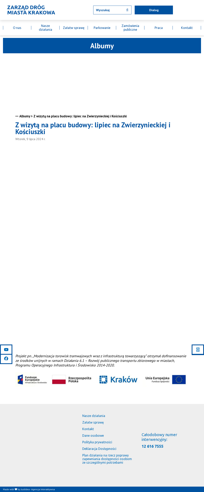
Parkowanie (102, 28)
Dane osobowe (93, 435)
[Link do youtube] (6, 349)
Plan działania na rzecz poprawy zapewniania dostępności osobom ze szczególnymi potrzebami (107, 458)
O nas (17, 28)
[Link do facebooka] (6, 358)
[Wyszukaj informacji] (127, 10)
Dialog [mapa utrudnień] (154, 10)
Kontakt (187, 28)
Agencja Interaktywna (43, 489)
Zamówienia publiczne (130, 27)
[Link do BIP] (195, 10)
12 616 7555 (152, 446)
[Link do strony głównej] (30, 10)
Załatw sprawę (73, 28)
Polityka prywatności (97, 442)
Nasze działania (45, 27)
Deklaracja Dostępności (99, 448)
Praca (159, 28)
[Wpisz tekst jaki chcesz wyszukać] (112, 10)
